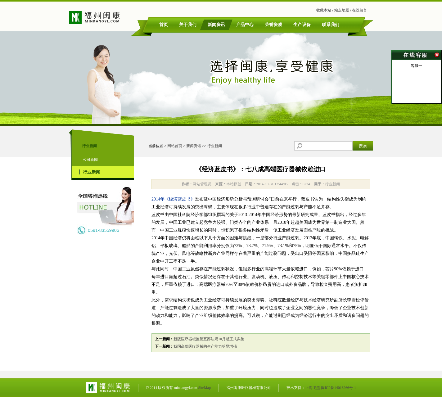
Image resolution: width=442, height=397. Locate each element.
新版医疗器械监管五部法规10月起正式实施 (209, 339)
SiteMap (204, 388)
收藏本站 (323, 10)
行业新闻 (91, 171)
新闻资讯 (193, 146)
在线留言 (359, 10)
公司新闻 (90, 159)
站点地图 (341, 10)
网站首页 (174, 146)
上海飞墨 (312, 388)
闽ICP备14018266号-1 (338, 388)
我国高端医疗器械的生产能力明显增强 (205, 346)
